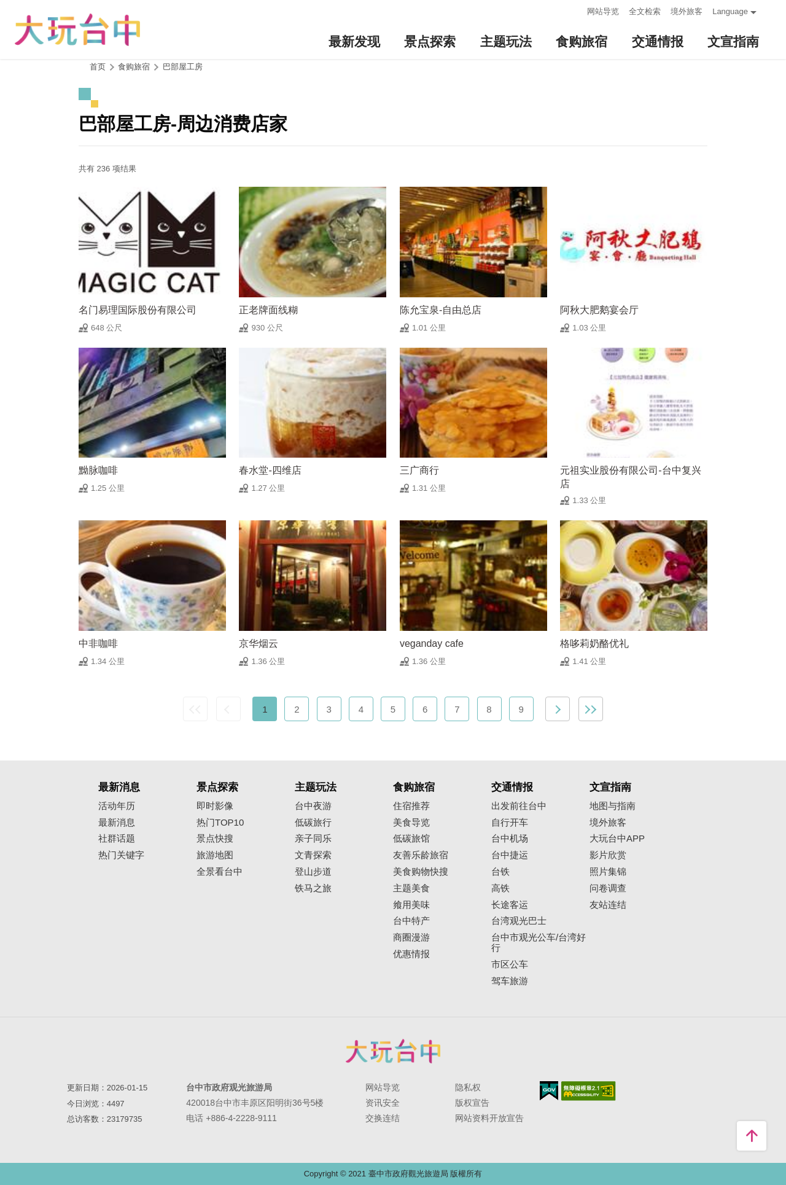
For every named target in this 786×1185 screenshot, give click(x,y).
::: (573, 10)
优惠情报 (411, 954)
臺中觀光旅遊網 (77, 30)
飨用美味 (411, 905)
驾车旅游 (509, 981)
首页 (98, 66)
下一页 (557, 709)
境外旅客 (686, 11)
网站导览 (603, 11)
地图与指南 (613, 806)
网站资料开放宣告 (489, 1118)
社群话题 (116, 838)
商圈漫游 (411, 937)
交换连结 (382, 1118)
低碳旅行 (313, 822)
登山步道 (313, 872)
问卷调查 (608, 888)
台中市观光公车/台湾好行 (538, 943)
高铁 (500, 888)
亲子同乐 (313, 838)
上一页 (228, 709)
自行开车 (509, 822)
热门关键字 (121, 855)
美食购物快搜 (420, 872)
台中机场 (509, 838)
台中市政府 (393, 1051)
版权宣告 (472, 1103)
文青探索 (313, 855)
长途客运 (509, 905)
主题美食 (411, 888)
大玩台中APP (617, 838)
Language (730, 11)
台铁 (500, 872)
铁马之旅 (313, 888)
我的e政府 (549, 1090)
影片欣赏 (608, 855)
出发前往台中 (519, 806)
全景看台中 (219, 872)
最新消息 (116, 822)
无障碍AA (588, 1091)
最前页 (195, 709)
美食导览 (411, 822)
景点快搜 (214, 838)
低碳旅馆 (411, 838)
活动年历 (116, 806)
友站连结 (608, 905)
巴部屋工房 (183, 66)
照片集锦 (608, 872)
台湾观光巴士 (519, 921)
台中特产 (411, 921)
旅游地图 (214, 855)
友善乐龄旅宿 (420, 855)
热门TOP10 (220, 822)
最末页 (590, 709)
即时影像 (214, 806)
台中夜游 (313, 806)
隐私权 (468, 1087)
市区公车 (509, 964)
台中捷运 (509, 855)
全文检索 (645, 11)
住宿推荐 (411, 806)
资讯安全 (382, 1103)
